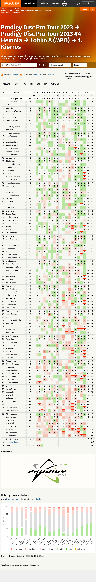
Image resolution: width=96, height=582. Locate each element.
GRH (31, 84)
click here (14, 74)
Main (2, 9)
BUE (24, 84)
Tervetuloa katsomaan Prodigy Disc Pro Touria (79, 78)
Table (38, 499)
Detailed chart (27, 499)
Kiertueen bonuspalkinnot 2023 (77, 73)
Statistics (43, 3)
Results (6, 84)
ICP (45, 84)
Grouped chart (12, 499)
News (16, 84)
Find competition (13, 9)
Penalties (55, 84)
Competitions (29, 3)
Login (77, 3)
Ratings (51, 74)
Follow (84, 9)
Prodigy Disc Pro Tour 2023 (37, 27)
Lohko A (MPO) (50, 40)
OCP (38, 84)
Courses (55, 3)
